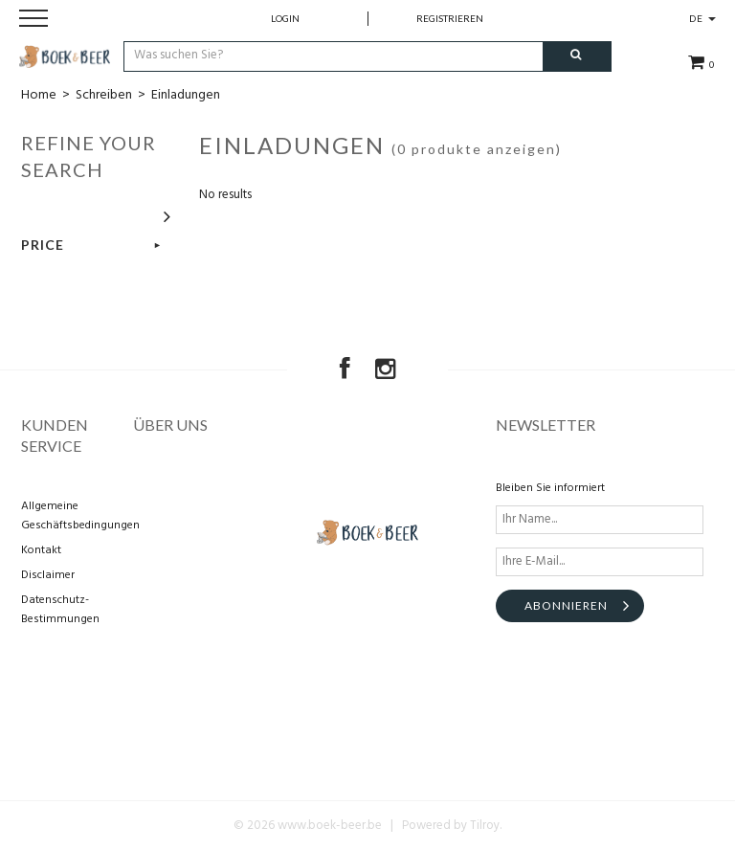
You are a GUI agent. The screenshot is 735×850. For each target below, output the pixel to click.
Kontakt (41, 550)
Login (285, 18)
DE (702, 18)
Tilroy (485, 826)
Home (38, 95)
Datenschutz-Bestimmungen (60, 610)
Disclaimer (48, 575)
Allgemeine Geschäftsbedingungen (74, 516)
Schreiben (104, 95)
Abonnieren (566, 605)
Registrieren (449, 18)
